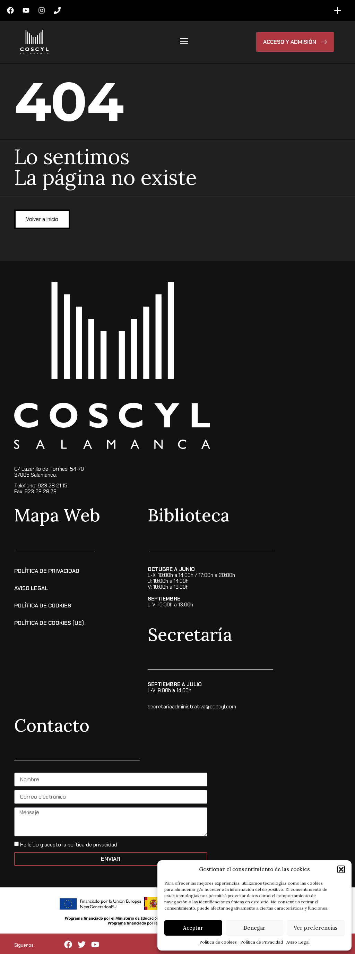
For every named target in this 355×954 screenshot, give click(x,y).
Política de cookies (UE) (49, 622)
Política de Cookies (42, 605)
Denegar (254, 928)
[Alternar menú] (337, 10)
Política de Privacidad (261, 942)
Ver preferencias (316, 928)
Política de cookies (218, 942)
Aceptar (193, 928)
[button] (341, 869)
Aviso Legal (298, 942)
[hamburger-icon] (184, 42)
